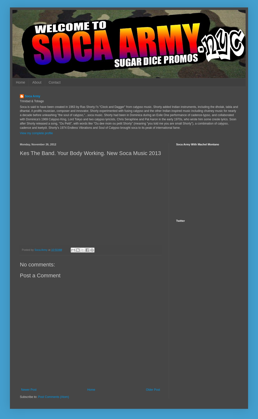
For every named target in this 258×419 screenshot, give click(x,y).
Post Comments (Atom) (53, 397)
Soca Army (32, 96)
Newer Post (28, 389)
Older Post (153, 389)
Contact (55, 82)
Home (20, 82)
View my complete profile (36, 133)
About (36, 82)
